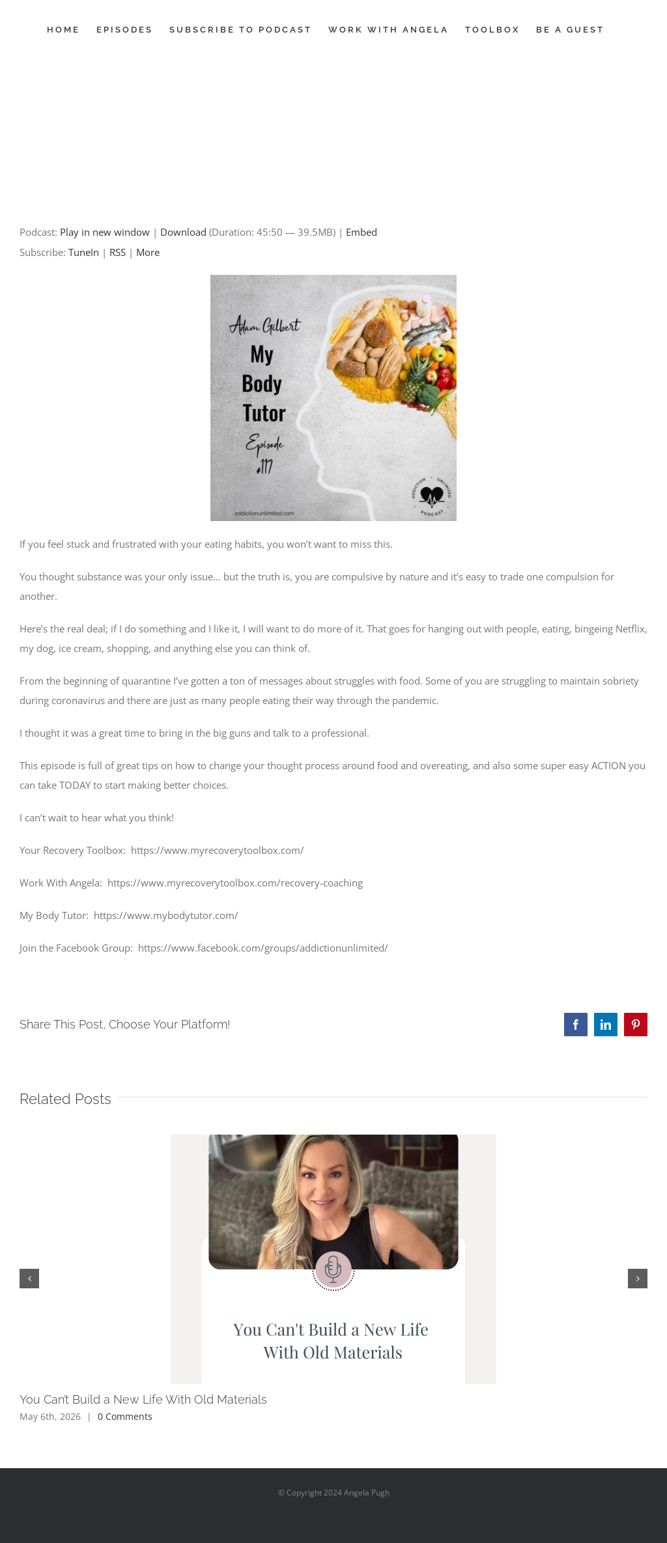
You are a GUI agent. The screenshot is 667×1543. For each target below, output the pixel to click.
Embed (361, 231)
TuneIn (83, 252)
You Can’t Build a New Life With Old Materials (143, 1399)
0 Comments (125, 1416)
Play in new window (105, 231)
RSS (117, 252)
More (148, 252)
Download (183, 231)
